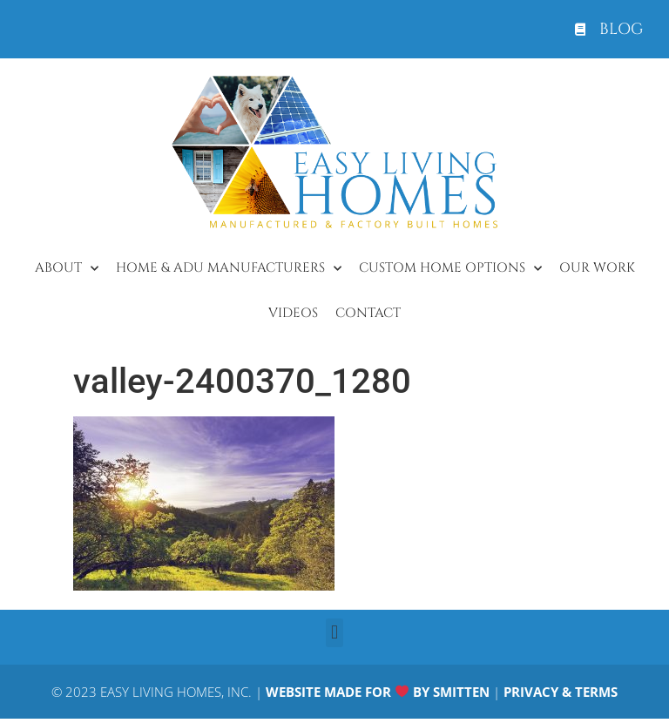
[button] (334, 632)
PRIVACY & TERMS (560, 691)
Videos (293, 313)
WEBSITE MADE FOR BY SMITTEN (378, 691)
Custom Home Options (450, 268)
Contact (368, 313)
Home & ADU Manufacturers (228, 268)
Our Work (597, 268)
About (66, 268)
